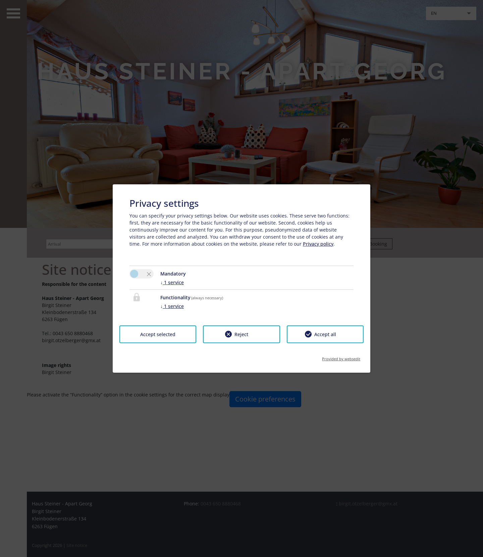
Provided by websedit (341, 356)
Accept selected (157, 334)
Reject (241, 334)
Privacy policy (318, 244)
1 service (172, 282)
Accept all (325, 334)
